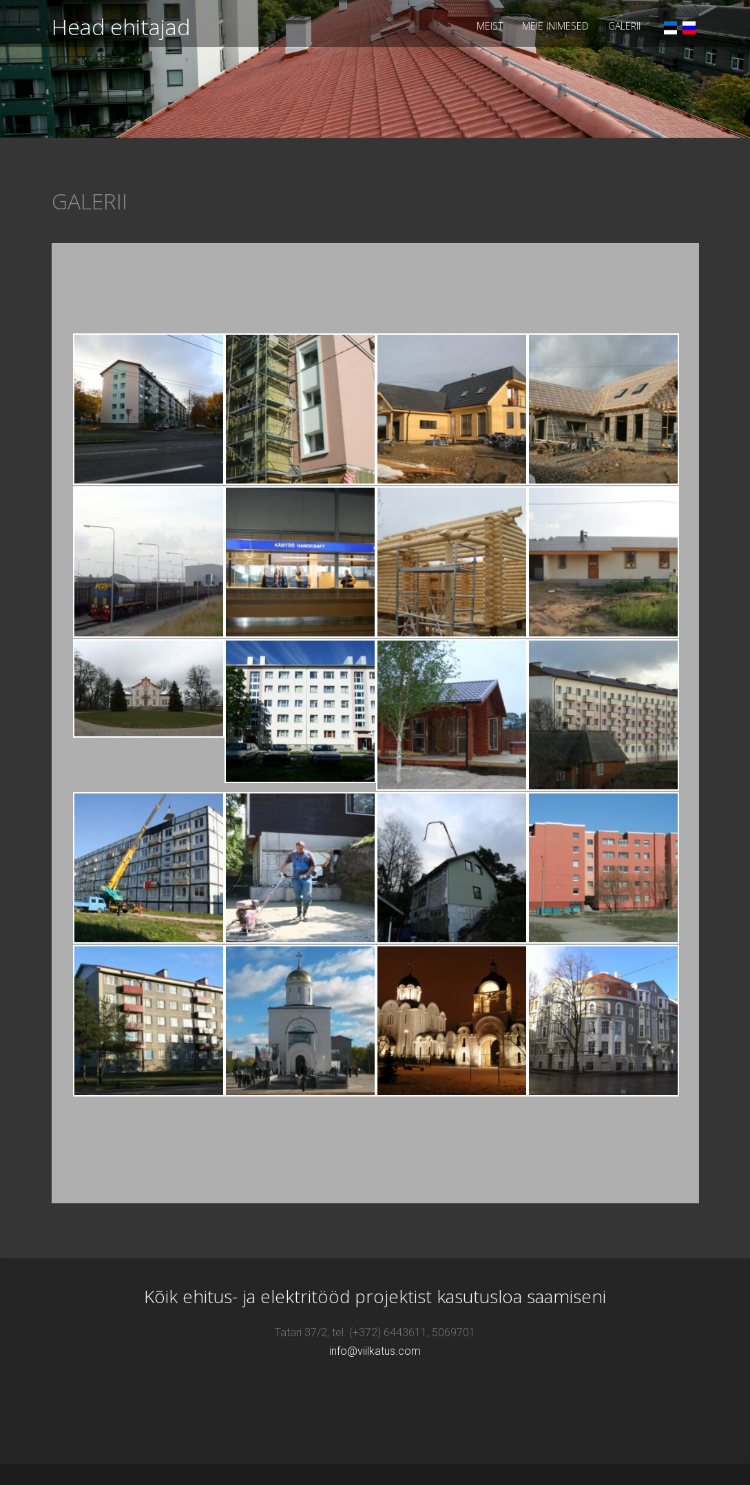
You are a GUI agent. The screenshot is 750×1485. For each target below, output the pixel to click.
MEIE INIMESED (555, 25)
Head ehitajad (121, 26)
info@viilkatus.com (375, 1351)
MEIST (490, 25)
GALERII (624, 25)
